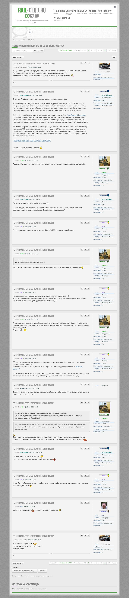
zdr (21, 506)
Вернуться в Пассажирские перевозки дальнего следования (33, 576)
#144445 (16, 407)
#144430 (16, 160)
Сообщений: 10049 (66, 50)
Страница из (80, 50)
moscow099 (23, 67)
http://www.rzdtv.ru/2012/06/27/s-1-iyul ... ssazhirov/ (32, 140)
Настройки (53, 563)
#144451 (16, 452)
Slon (21, 226)
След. (114, 50)
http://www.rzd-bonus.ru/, (76, 115)
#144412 (16, 95)
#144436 (16, 253)
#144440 (16, 358)
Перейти (42, 571)
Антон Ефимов (24, 95)
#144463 (16, 506)
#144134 (16, 67)
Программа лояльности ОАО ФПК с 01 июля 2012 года (38, 45)
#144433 (16, 199)
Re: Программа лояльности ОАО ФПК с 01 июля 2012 (33, 91)
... (104, 50)
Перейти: (15, 567)
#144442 (16, 388)
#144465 (16, 540)
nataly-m (22, 160)
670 (109, 50)
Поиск (40, 51)
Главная (59, 11)
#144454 (16, 479)
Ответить (17, 57)
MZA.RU (32, 16)
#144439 (16, 319)
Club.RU (32, 10)
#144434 (16, 226)
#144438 (16, 292)
